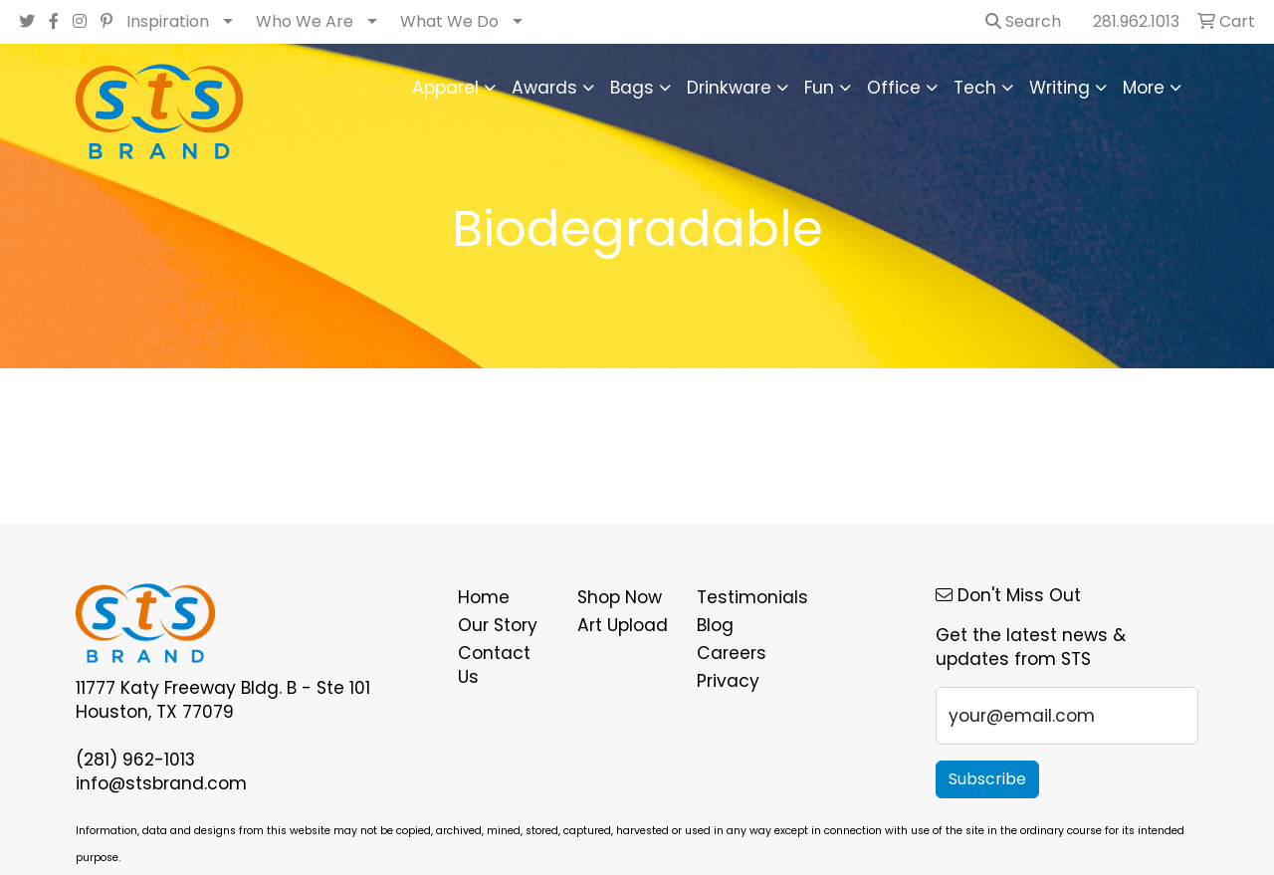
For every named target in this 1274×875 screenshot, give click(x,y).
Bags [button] (632, 88)
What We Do (449, 21)
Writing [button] (1059, 88)
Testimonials (744, 597)
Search (1023, 21)
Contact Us (494, 665)
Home (484, 597)
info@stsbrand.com (161, 783)
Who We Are (304, 21)
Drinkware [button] (729, 88)
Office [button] (894, 88)
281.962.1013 (1136, 21)
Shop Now (619, 597)
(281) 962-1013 (135, 759)
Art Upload (622, 625)
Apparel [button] (445, 88)
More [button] (1144, 88)
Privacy (728, 681)
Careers (731, 653)
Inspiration (167, 21)
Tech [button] (975, 88)
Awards (544, 88)
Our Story (497, 625)
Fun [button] (819, 88)
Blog (715, 625)
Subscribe (987, 778)
